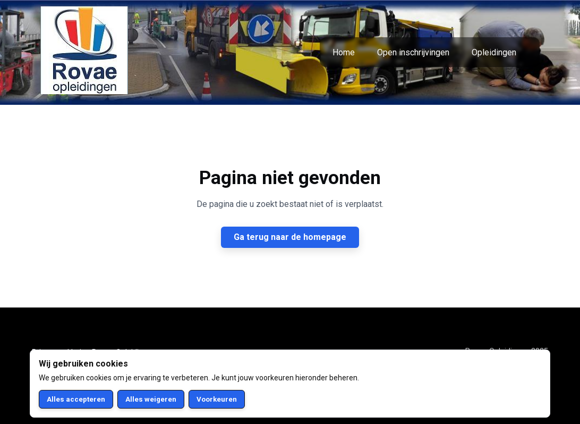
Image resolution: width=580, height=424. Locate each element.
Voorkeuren (217, 399)
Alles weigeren (150, 399)
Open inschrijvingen (413, 52)
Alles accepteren (76, 399)
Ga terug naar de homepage (290, 237)
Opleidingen (494, 52)
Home (343, 52)
